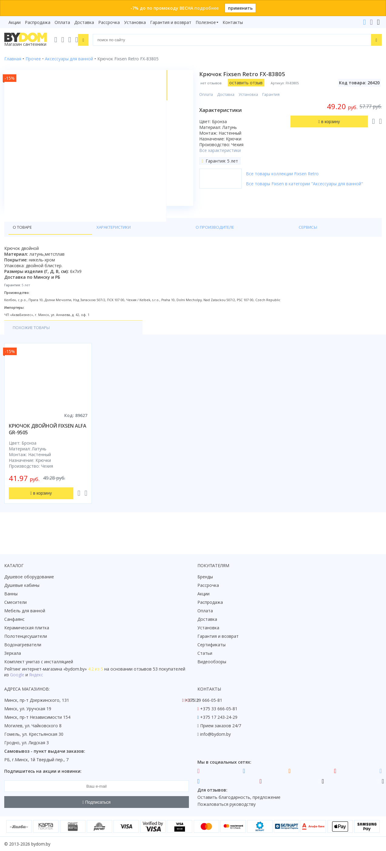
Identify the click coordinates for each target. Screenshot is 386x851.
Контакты (233, 22)
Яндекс (36, 675)
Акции (14, 22)
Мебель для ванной (24, 611)
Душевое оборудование (29, 577)
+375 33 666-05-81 (218, 708)
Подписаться (96, 802)
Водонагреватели (22, 645)
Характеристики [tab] (62, 243)
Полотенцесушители (25, 636)
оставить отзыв (248, 83)
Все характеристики (222, 150)
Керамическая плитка (26, 628)
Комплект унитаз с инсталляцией (38, 661)
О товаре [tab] (23, 243)
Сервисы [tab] (152, 243)
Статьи (204, 653)
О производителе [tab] (112, 243)
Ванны (11, 594)
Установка (135, 22)
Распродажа (37, 22)
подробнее (206, 8)
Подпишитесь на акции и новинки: (43, 771)
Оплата (62, 22)
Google (17, 675)
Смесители (15, 602)
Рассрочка (109, 22)
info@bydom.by (215, 734)
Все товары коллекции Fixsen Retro (284, 174)
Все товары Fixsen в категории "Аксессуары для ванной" (306, 184)
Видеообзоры (211, 661)
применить (240, 8)
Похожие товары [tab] (33, 344)
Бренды (205, 577)
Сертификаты (211, 645)
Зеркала (12, 653)
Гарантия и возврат (170, 22)
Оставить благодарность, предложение (238, 797)
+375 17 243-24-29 (218, 717)
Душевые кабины (21, 585)
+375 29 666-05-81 (203, 700)
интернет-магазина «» (54, 669)
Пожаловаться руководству (226, 804)
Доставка (84, 22)
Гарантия (273, 94)
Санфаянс (14, 619)
